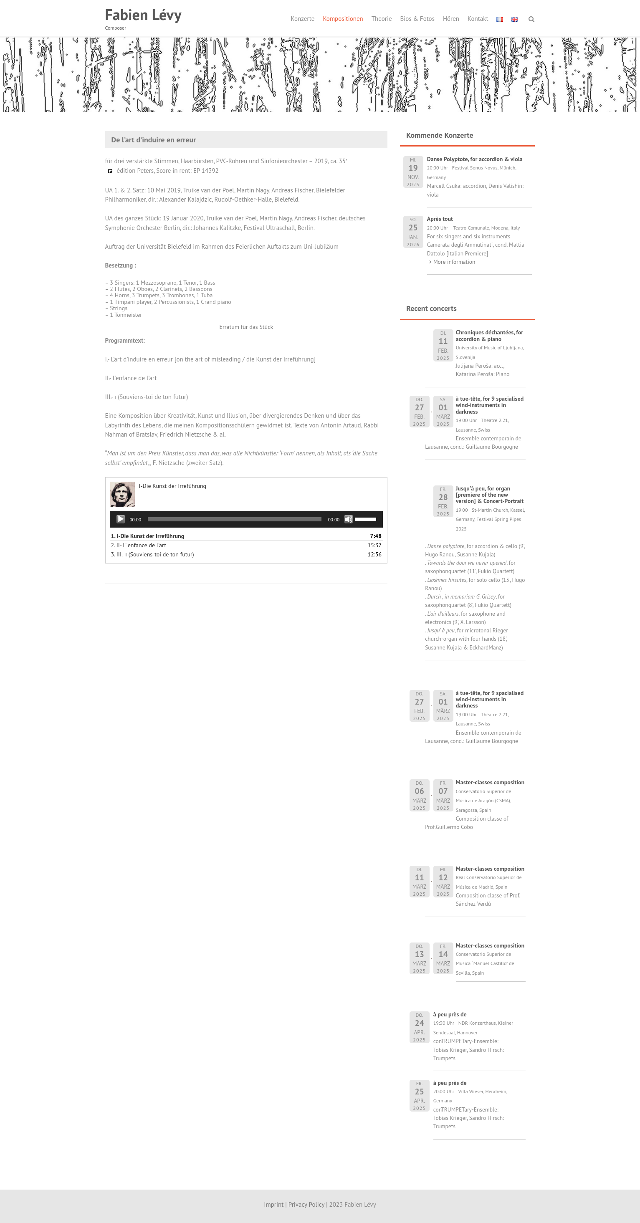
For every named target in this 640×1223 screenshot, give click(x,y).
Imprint (273, 1204)
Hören (451, 19)
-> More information (451, 261)
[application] (246, 519)
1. (148, 536)
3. (152, 554)
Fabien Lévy (143, 14)
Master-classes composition (490, 782)
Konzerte (303, 19)
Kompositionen (343, 19)
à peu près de (450, 1014)
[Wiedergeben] (120, 519)
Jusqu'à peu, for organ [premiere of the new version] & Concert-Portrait (490, 495)
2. (138, 545)
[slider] (234, 519)
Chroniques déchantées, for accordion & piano (490, 335)
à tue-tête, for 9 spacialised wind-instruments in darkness (490, 405)
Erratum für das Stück (246, 327)
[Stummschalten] (348, 519)
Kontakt (478, 19)
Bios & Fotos (417, 19)
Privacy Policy (306, 1204)
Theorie (382, 19)
